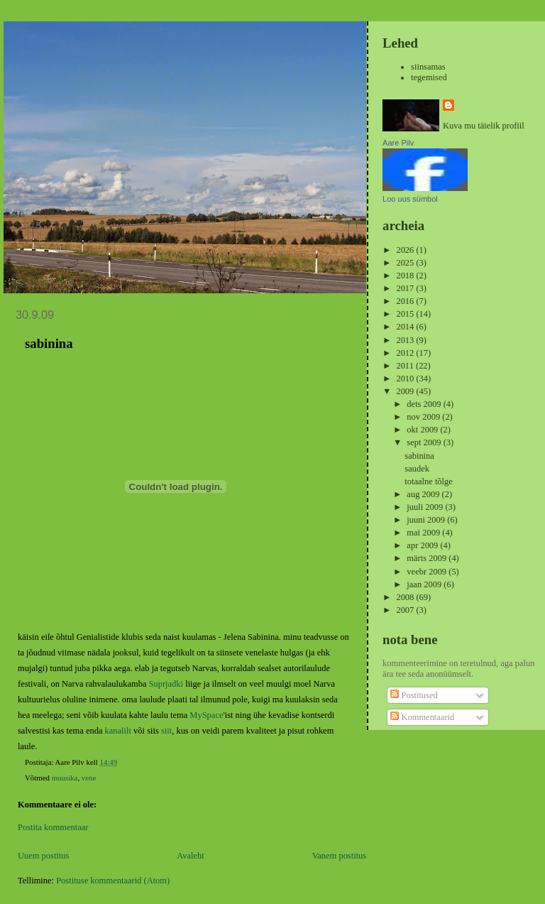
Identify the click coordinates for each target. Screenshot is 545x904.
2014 (406, 327)
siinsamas (428, 67)
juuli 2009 (426, 507)
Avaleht (190, 856)
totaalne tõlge (428, 481)
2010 (406, 378)
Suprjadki (166, 684)
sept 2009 (425, 442)
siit (166, 731)
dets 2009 (425, 404)
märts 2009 (427, 558)
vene (89, 777)
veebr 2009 (427, 572)
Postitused (413, 695)
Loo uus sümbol (410, 199)
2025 (406, 263)
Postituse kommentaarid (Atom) (113, 881)
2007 (406, 610)
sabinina (419, 456)
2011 (406, 366)
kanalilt (118, 731)
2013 (406, 340)
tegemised (429, 77)
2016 (406, 301)
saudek (416, 469)
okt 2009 (423, 430)
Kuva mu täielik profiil (483, 126)
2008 (406, 597)
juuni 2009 (427, 520)
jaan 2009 (425, 584)
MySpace (206, 715)
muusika (65, 777)
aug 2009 (424, 494)
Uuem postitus (43, 856)
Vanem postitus (339, 856)
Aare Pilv (398, 142)
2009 (406, 391)
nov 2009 (424, 417)
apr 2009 (423, 545)
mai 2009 (424, 533)
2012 (406, 353)
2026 (406, 250)
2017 (406, 288)
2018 (406, 276)
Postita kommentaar (53, 827)
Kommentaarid (422, 717)
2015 (406, 314)
